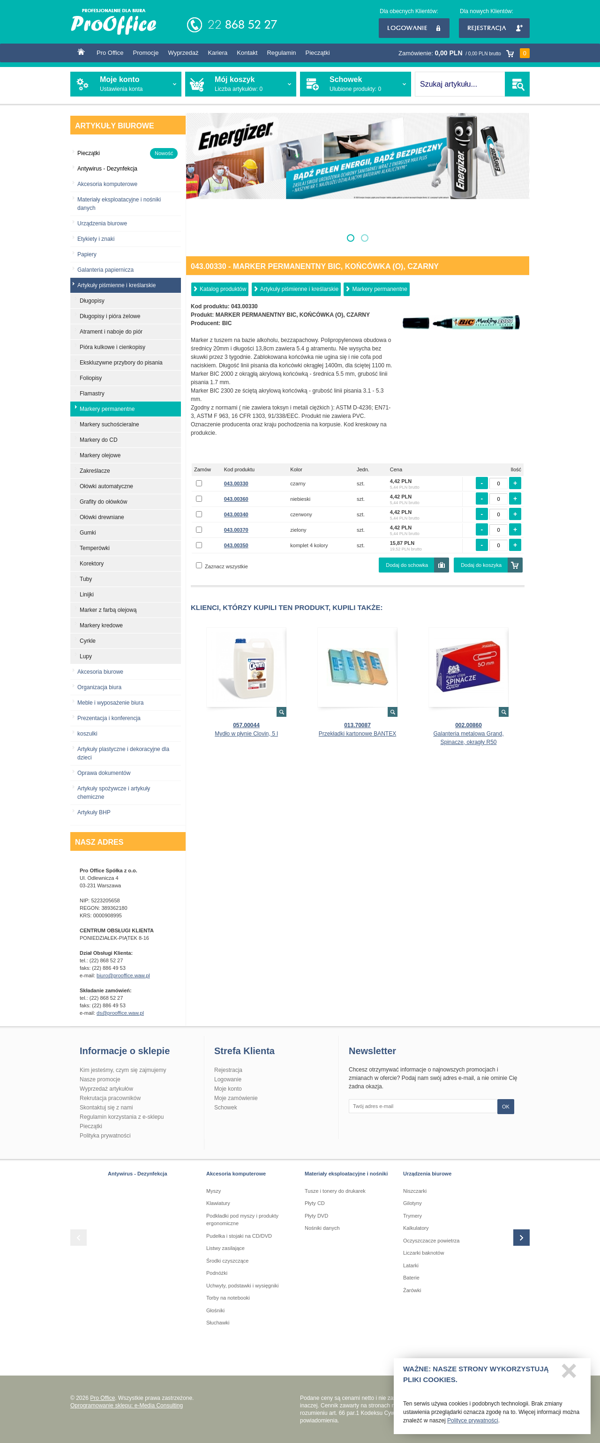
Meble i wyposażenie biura (110, 702)
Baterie (411, 1277)
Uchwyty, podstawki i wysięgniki (242, 1285)
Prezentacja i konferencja (109, 718)
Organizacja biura (99, 687)
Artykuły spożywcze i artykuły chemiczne (113, 792)
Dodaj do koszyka (481, 565)
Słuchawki (218, 1322)
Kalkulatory (415, 1228)
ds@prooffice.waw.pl (120, 1013)
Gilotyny (412, 1203)
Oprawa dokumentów (103, 773)
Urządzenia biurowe (102, 223)
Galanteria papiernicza (105, 270)
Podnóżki (216, 1273)
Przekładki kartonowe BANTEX (357, 733)
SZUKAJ (517, 84)
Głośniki (215, 1310)
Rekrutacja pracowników (110, 1098)
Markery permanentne (379, 289)
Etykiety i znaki (95, 239)
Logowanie (414, 28)
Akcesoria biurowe (100, 672)
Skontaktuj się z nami (106, 1107)
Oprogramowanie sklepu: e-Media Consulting (126, 1405)
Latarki (411, 1265)
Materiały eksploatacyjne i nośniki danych (119, 203)
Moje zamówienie (236, 1098)
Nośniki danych (322, 1228)
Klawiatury (218, 1203)
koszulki (87, 733)
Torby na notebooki (228, 1298)
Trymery (412, 1216)
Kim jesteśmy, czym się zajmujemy (123, 1070)
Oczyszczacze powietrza (431, 1240)
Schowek (225, 1107)
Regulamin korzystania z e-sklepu (122, 1117)
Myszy (213, 1191)
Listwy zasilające (225, 1248)
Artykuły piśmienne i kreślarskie (299, 289)
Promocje (146, 52)
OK (506, 1106)
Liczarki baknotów (423, 1253)
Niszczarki (415, 1191)
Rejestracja (494, 28)
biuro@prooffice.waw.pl (123, 975)
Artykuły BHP (94, 812)
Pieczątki (318, 52)
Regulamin (281, 52)
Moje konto (228, 1089)
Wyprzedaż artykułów (106, 1089)
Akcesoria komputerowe (107, 184)
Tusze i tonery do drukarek (335, 1191)
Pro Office (110, 52)
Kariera (217, 52)
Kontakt (247, 52)
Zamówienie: (464, 53)
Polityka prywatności (105, 1135)
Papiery (87, 254)
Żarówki (412, 1290)
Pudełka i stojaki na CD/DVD (239, 1236)
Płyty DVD (316, 1216)
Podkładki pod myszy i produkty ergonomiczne (242, 1220)
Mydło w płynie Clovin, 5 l (246, 733)
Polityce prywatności (472, 1424)
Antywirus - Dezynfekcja (137, 1173)
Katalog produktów (223, 289)
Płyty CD (315, 1203)
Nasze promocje (100, 1079)
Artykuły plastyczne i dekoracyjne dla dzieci (123, 753)
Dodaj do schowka (407, 565)
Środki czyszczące (227, 1261)
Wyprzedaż (183, 52)
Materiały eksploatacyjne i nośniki (346, 1173)
